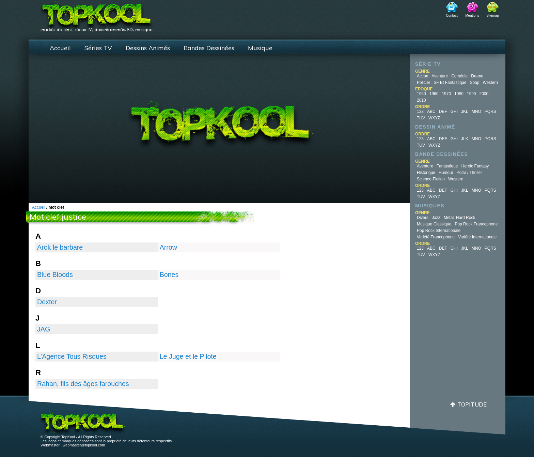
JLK (464, 138)
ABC (431, 111)
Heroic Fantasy (475, 166)
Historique (426, 172)
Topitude (472, 404)
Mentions (472, 15)
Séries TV (98, 48)
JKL (464, 111)
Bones (169, 274)
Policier (423, 82)
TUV (421, 118)
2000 (484, 93)
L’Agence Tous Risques (72, 356)
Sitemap (492, 15)
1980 (459, 93)
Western (490, 82)
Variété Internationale (477, 237)
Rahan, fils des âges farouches (83, 383)
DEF (443, 111)
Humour (446, 172)
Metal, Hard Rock (459, 217)
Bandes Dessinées (209, 48)
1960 (434, 93)
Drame (477, 76)
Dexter (47, 302)
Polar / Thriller (469, 172)
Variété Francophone (436, 237)
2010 (421, 100)
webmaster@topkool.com (84, 445)
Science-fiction (431, 179)
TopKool (98, 14)
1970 (446, 93)
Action (422, 76)
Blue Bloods (55, 274)
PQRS (490, 111)
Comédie (459, 76)
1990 (471, 93)
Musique (260, 48)
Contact (451, 15)
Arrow (168, 247)
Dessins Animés (148, 48)
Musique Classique (434, 224)
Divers (422, 217)
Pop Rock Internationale (438, 230)
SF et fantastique (450, 82)
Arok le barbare (60, 247)
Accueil (60, 48)
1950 (421, 93)
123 (420, 111)
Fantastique (447, 166)
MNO (476, 111)
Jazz (436, 217)
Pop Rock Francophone (476, 224)
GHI (454, 111)
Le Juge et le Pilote (188, 356)
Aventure (439, 76)
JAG (43, 329)
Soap (474, 82)
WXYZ (434, 118)
